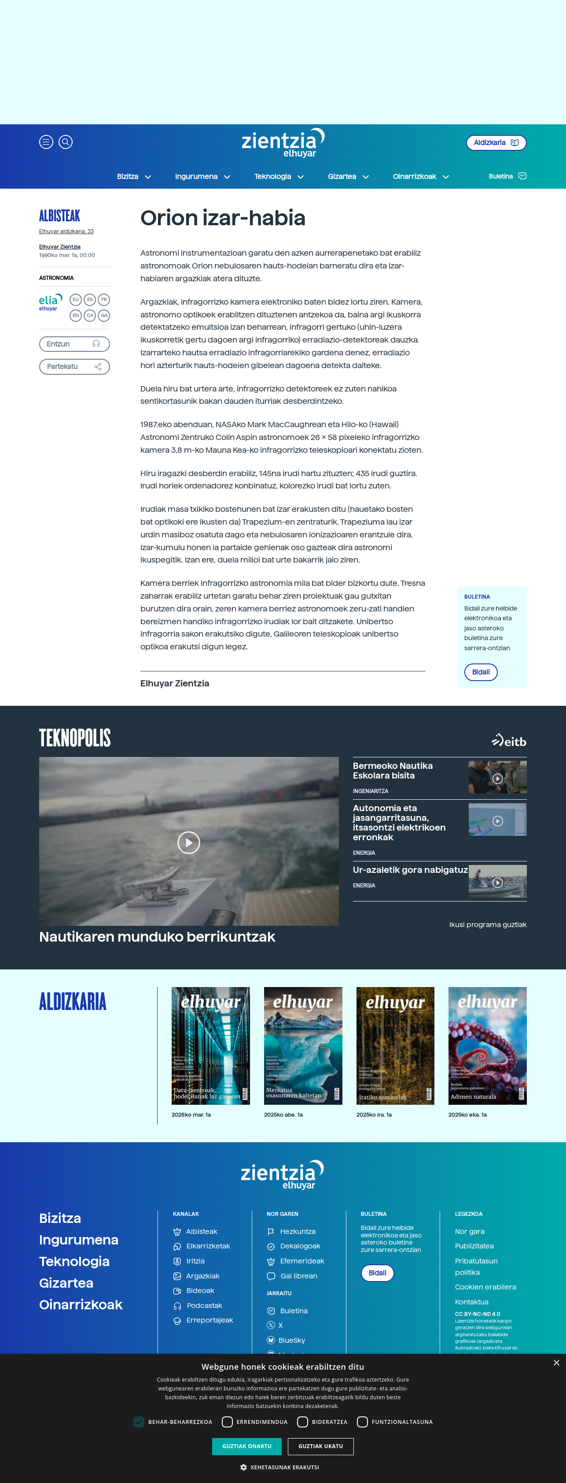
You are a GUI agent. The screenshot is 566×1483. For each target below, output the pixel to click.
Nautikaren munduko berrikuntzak (157, 936)
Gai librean (292, 1276)
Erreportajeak (203, 1320)
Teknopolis (75, 737)
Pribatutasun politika (476, 1267)
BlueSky (286, 1340)
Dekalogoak (293, 1246)
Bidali (481, 672)
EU (76, 299)
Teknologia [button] (279, 176)
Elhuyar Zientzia (60, 247)
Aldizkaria (496, 142)
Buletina (508, 175)
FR (104, 299)
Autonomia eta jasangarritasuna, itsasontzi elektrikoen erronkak (399, 822)
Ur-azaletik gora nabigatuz (410, 869)
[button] (46, 141)
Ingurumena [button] (203, 176)
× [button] (556, 1363)
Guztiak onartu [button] (247, 1446)
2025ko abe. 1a (283, 1114)
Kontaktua (472, 1302)
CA (90, 315)
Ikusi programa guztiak (488, 924)
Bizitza (60, 1218)
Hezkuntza (291, 1232)
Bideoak (193, 1291)
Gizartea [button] (349, 176)
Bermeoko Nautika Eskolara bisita (393, 770)
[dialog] (283, 1418)
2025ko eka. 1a (467, 1114)
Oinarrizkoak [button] (421, 176)
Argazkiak (196, 1276)
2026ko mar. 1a (191, 1114)
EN (76, 315)
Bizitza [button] (134, 176)
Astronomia (56, 278)
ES (89, 299)
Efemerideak (295, 1261)
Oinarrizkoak (81, 1304)
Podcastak (197, 1306)
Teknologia (74, 1261)
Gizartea (66, 1283)
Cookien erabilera (485, 1287)
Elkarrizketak (201, 1246)
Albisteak (59, 215)
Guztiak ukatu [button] (320, 1446)
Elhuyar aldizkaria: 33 (66, 231)
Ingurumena (79, 1240)
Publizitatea (474, 1246)
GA (104, 315)
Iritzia (189, 1261)
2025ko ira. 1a (374, 1114)
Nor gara (470, 1231)
